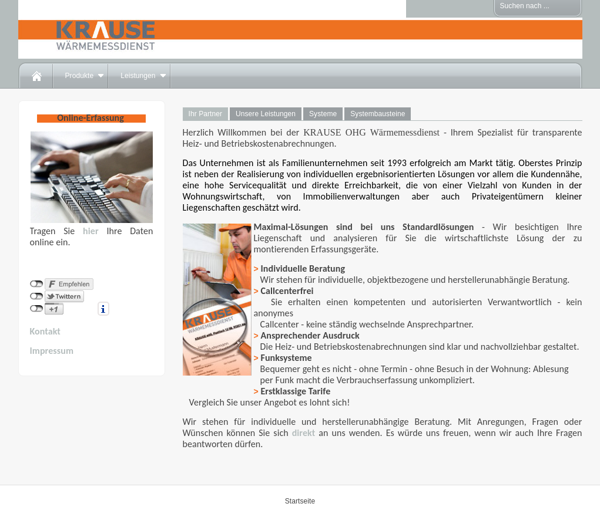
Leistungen (137, 76)
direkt (304, 432)
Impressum (51, 350)
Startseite (300, 501)
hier (91, 230)
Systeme (323, 114)
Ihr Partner (206, 114)
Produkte (79, 76)
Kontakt (45, 331)
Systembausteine (377, 114)
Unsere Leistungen (266, 114)
